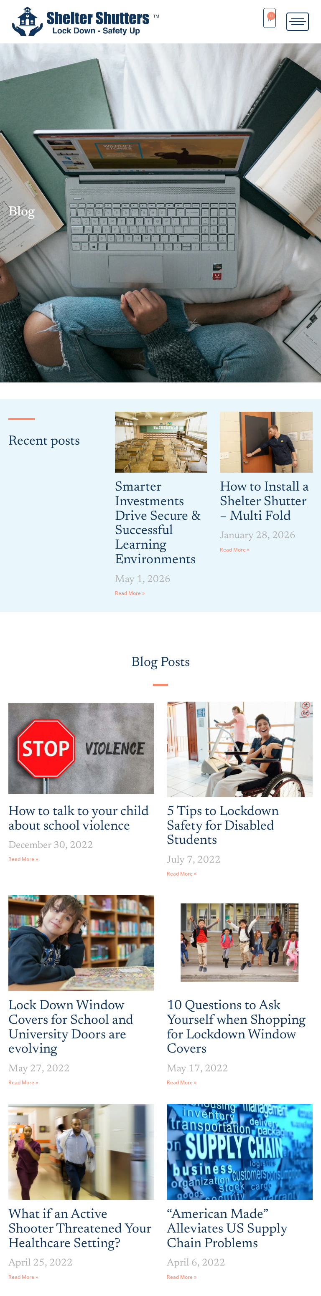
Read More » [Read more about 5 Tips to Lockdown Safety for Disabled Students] (181, 873)
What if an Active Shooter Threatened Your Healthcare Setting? (79, 1229)
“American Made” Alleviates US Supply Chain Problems (227, 1229)
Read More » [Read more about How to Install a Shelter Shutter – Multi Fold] (235, 549)
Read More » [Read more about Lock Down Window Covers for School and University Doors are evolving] (23, 1082)
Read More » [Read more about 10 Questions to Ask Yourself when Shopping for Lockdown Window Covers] (181, 1082)
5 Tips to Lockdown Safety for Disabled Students (223, 826)
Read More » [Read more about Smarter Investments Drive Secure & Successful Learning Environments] (130, 593)
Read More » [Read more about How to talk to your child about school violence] (23, 859)
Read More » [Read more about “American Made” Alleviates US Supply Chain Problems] (181, 1277)
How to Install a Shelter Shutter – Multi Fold (264, 502)
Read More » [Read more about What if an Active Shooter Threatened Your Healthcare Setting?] (23, 1277)
